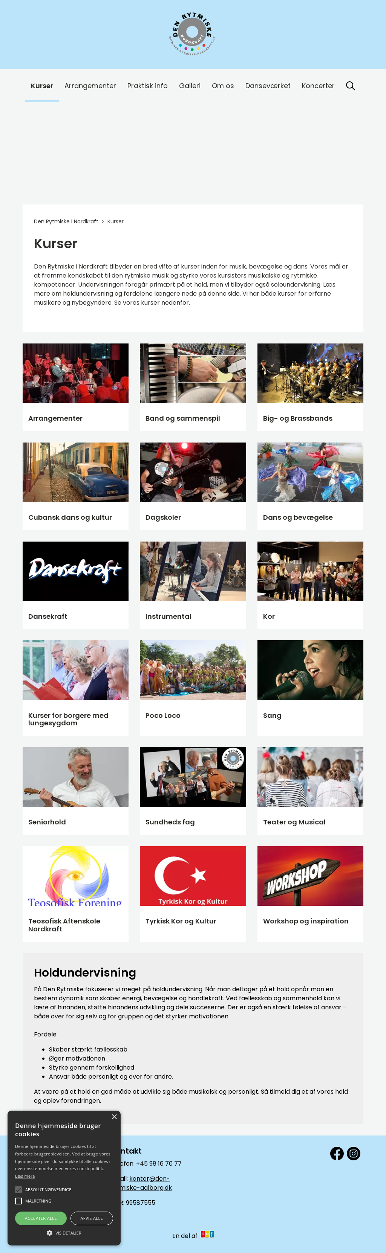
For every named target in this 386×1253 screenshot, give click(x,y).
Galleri (190, 85)
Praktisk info (147, 85)
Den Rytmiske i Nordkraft (66, 221)
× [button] (114, 1117)
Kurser (42, 85)
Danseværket (268, 85)
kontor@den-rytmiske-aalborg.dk (141, 1183)
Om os (223, 85)
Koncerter (318, 85)
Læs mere (25, 1176)
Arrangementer (90, 85)
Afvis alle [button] (91, 1218)
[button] (64, 1232)
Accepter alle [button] (41, 1218)
